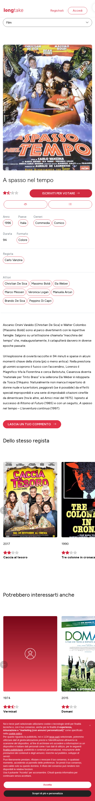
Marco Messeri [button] (14, 292)
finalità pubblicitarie (13, 749)
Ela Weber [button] (61, 283)
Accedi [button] (77, 10)
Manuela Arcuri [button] (62, 292)
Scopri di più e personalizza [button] (47, 793)
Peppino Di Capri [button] (40, 301)
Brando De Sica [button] (15, 301)
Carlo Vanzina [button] (13, 260)
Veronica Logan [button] (38, 292)
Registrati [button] (57, 10)
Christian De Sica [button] (16, 283)
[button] (61, 193)
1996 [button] (8, 223)
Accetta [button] (47, 784)
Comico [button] (59, 223)
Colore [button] (22, 240)
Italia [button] (23, 223)
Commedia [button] (42, 223)
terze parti (54, 737)
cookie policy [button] (15, 733)
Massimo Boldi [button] (40, 283)
